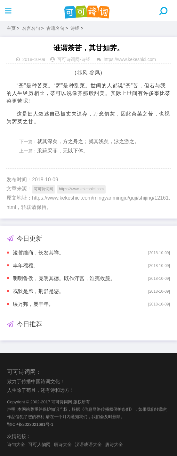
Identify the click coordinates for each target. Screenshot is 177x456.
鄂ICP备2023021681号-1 (30, 424)
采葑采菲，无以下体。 (62, 150)
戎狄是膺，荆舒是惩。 (38, 291)
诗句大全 (16, 444)
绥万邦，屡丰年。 (33, 304)
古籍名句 (55, 28)
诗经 (74, 28)
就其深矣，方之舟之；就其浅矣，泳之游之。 (88, 141)
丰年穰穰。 (25, 265)
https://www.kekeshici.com (130, 59)
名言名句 (31, 28)
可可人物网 (39, 444)
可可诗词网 (68, 59)
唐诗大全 (63, 444)
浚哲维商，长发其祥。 (38, 252)
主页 (11, 28)
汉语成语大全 (88, 444)
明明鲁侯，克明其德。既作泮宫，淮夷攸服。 (64, 278)
